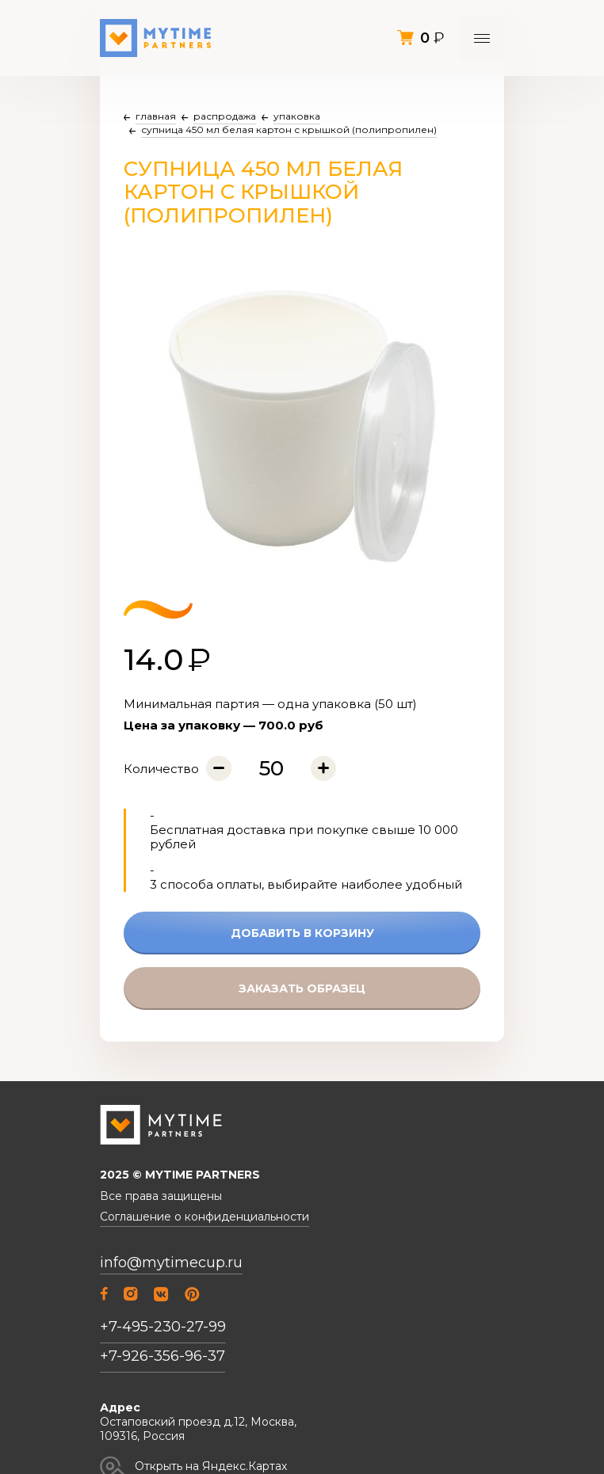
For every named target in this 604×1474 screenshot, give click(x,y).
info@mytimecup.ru (171, 1263)
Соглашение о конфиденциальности (204, 1217)
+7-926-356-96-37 (162, 1356)
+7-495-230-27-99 (163, 1326)
